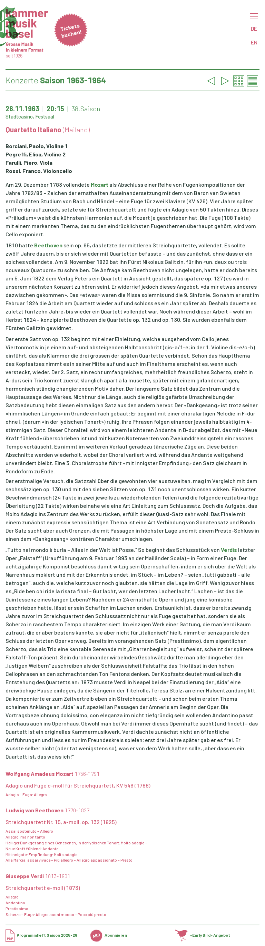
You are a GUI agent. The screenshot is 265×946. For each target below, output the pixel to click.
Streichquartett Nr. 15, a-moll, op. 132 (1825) (61, 822)
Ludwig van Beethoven (47, 810)
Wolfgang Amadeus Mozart (53, 773)
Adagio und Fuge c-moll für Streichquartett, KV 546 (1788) (78, 785)
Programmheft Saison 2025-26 (41, 935)
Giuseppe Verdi (38, 876)
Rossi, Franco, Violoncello (39, 170)
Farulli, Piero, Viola (29, 162)
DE (254, 28)
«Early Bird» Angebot (202, 935)
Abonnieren (108, 935)
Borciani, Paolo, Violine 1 (37, 146)
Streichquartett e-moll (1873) (43, 887)
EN (254, 42)
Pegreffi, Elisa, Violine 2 (36, 154)
